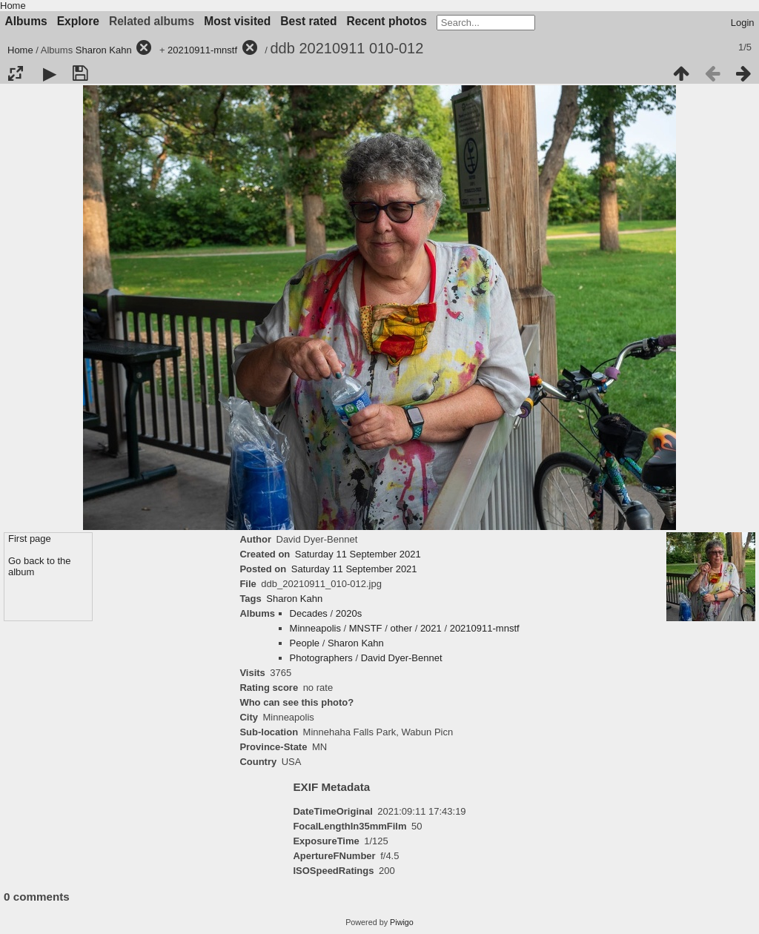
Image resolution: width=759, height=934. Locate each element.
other (401, 628)
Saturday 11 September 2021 (358, 554)
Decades (309, 613)
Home (13, 5)
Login (743, 22)
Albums (26, 21)
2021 (431, 628)
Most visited (237, 21)
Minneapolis (315, 628)
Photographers (321, 657)
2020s (349, 613)
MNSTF (365, 628)
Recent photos (387, 21)
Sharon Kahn (104, 50)
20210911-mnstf (202, 50)
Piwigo (402, 922)
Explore (78, 21)
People (304, 643)
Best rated (308, 21)
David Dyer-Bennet (402, 657)
